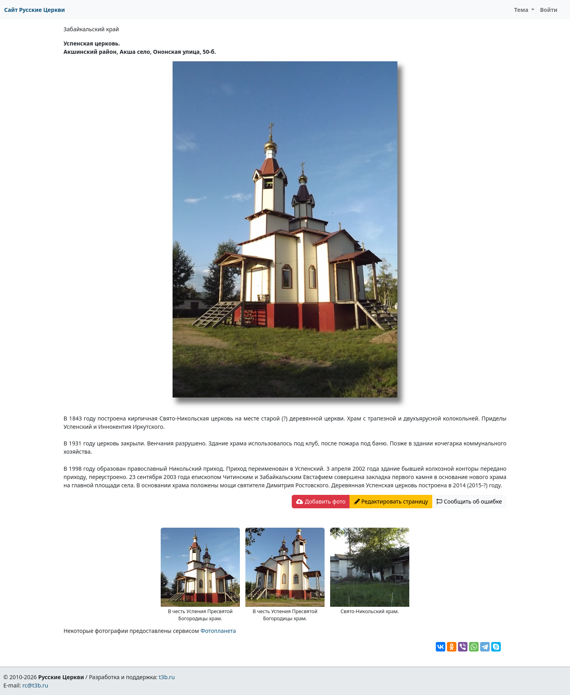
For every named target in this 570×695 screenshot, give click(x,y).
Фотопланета (218, 630)
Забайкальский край (91, 29)
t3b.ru (167, 677)
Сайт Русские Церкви (34, 9)
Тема (522, 9)
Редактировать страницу (391, 501)
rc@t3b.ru (35, 685)
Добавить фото (320, 501)
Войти (548, 9)
